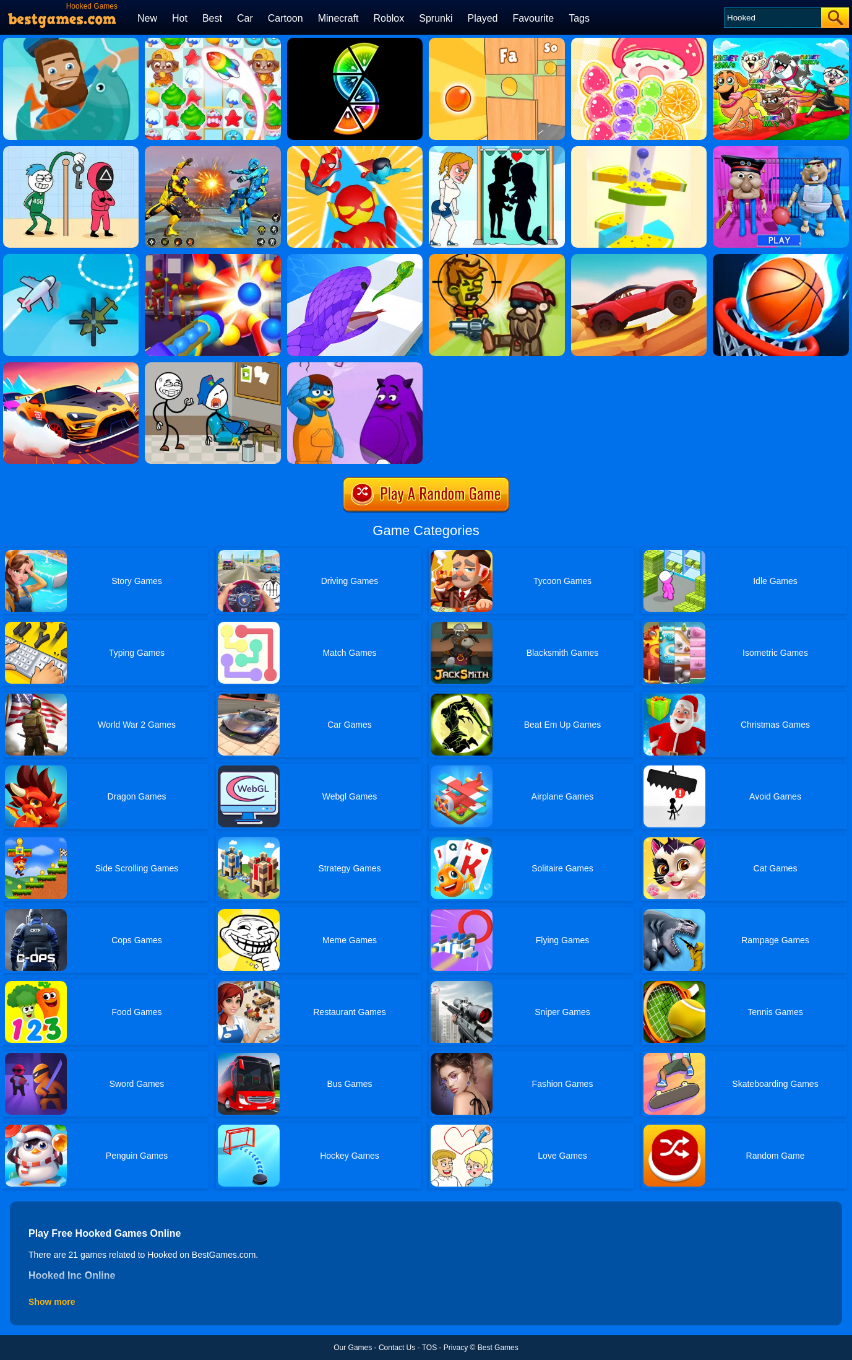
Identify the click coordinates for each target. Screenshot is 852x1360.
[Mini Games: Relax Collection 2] (496, 42)
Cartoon (285, 18)
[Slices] (355, 42)
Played (483, 18)
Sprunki (435, 18)
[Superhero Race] (355, 150)
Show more (51, 1302)
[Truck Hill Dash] (639, 258)
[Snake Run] (355, 258)
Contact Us (397, 1347)
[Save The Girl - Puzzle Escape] (496, 150)
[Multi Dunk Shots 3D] (780, 258)
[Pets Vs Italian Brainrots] (780, 42)
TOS (429, 1347)
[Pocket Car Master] (71, 366)
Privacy (456, 1347)
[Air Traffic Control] (71, 258)
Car (245, 18)
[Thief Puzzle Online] (212, 366)
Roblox (388, 18)
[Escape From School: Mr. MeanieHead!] (780, 150)
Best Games (498, 1347)
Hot (179, 18)
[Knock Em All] (212, 258)
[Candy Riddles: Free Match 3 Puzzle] (212, 42)
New (147, 18)
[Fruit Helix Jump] (639, 150)
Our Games (352, 1347)
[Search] (772, 17)
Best (212, 18)
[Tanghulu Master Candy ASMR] (639, 42)
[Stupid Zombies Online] (496, 258)
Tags (579, 18)
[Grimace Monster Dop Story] (355, 366)
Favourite (533, 18)
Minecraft (338, 18)
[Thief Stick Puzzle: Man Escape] (71, 150)
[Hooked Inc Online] (71, 42)
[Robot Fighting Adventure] (212, 150)
